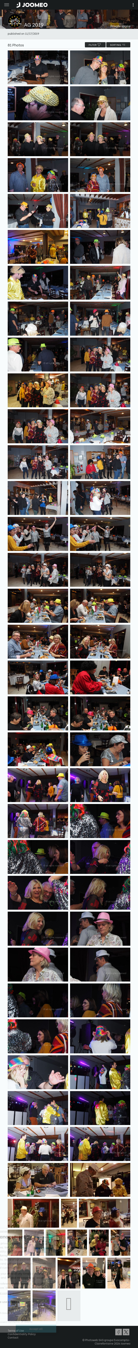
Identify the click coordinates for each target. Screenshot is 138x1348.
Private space (120, 26)
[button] (10, 1328)
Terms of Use (16, 1330)
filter (95, 44)
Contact (13, 1337)
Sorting (118, 44)
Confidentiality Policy (22, 1334)
